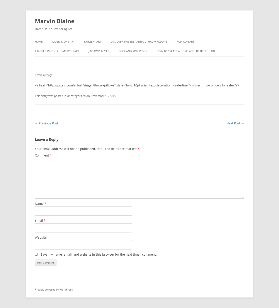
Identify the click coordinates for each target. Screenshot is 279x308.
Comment (43, 155)
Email (40, 221)
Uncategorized (76, 96)
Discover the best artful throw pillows (139, 41)
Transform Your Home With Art (57, 51)
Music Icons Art (63, 41)
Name (40, 203)
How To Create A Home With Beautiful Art (186, 51)
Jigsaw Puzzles (99, 51)
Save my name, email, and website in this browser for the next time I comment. (99, 254)
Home (39, 41)
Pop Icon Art (185, 41)
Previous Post (46, 123)
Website (41, 237)
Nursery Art (92, 41)
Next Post (235, 123)
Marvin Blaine (54, 21)
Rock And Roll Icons (133, 51)
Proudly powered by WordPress (54, 289)
